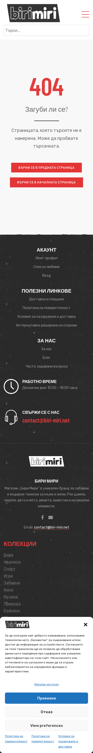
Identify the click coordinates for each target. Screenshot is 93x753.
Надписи (12, 562)
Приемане (46, 698)
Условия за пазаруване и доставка (68, 741)
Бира (8, 555)
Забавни (12, 583)
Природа (12, 603)
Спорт (10, 569)
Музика (11, 596)
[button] (85, 624)
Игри (8, 576)
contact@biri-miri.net (51, 527)
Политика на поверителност (16, 738)
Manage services (46, 684)
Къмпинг (12, 610)
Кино (8, 590)
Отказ (47, 712)
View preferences (46, 725)
